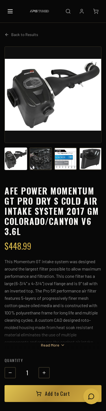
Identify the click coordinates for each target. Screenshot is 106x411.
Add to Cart (53, 393)
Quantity (14, 360)
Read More (53, 345)
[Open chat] (91, 396)
